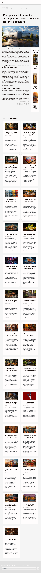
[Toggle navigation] (2, 2)
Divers (7, 7)
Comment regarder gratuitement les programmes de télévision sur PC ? (11, 269)
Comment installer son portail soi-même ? (29, 301)
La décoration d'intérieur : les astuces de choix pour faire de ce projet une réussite (11, 371)
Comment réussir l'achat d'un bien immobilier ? (35, 107)
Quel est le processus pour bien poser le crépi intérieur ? (11, 403)
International (10, 565)
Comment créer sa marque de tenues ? (35, 87)
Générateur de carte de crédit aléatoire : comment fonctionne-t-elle (29, 168)
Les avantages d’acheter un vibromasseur (30, 403)
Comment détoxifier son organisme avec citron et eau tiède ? (30, 234)
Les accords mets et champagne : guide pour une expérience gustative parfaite (30, 134)
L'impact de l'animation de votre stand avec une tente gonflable (11, 168)
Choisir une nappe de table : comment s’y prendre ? (30, 201)
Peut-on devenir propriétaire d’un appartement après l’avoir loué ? (11, 202)
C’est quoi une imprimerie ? (30, 504)
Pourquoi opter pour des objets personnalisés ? (30, 437)
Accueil (3, 7)
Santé (15, 565)
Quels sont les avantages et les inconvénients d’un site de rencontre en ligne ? (11, 540)
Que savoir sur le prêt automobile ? (11, 301)
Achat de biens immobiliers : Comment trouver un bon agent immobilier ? (11, 506)
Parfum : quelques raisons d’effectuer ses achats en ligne (29, 470)
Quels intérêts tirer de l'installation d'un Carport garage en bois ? (29, 371)
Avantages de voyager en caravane (35, 68)
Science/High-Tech (22, 565)
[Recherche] (19, 568)
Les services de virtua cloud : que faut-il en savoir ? (30, 268)
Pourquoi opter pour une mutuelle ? (30, 334)
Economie (3, 565)
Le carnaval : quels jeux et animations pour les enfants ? (11, 335)
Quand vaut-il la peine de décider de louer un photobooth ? (11, 437)
